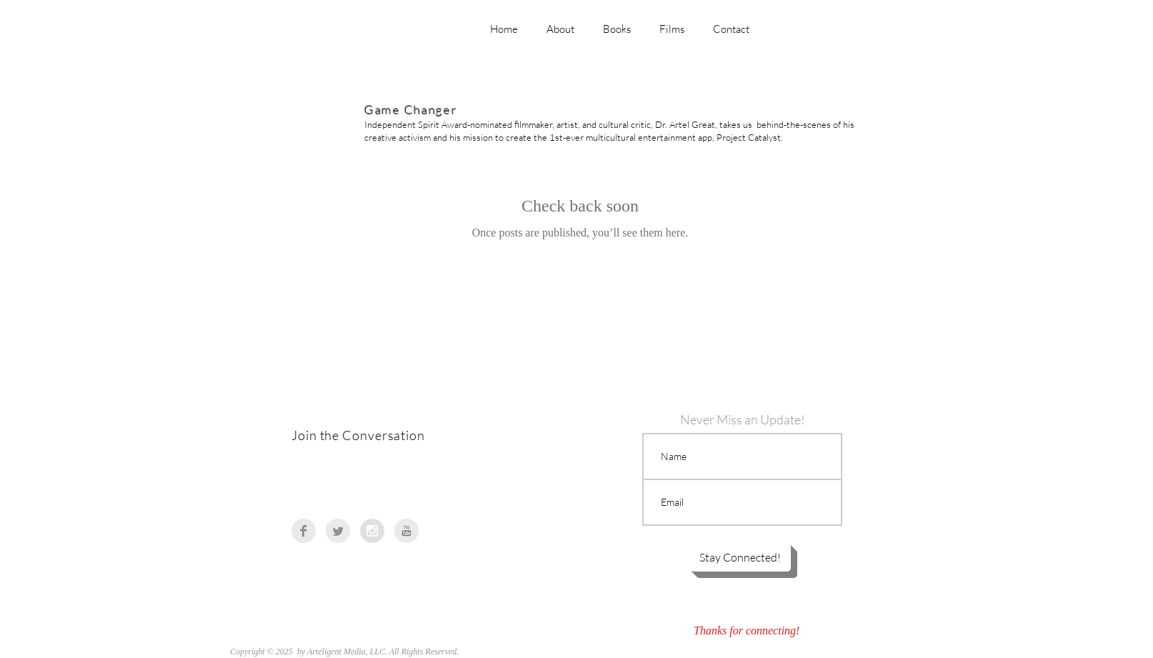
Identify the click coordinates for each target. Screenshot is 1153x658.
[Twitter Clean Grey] (338, 531)
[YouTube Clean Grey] (406, 531)
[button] (740, 557)
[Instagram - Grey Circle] (372, 531)
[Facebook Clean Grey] (303, 531)
